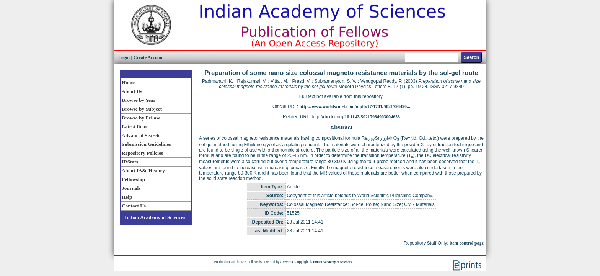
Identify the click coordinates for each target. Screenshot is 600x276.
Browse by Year (138, 100)
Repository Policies (142, 153)
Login (124, 57)
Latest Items (135, 126)
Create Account (149, 57)
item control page (467, 243)
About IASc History (143, 170)
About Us (132, 91)
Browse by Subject (142, 109)
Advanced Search (141, 135)
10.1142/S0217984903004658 (372, 116)
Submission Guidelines (146, 144)
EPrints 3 (286, 262)
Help (127, 197)
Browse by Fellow (141, 118)
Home (128, 82)
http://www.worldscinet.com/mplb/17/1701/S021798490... (354, 106)
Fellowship (133, 179)
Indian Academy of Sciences (155, 217)
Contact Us (134, 206)
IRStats (130, 162)
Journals (131, 188)
